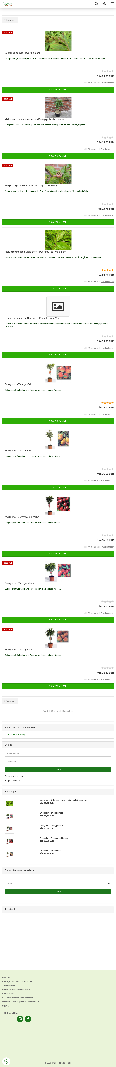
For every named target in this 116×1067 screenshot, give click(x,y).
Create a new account (14, 776)
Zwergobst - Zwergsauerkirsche (22, 517)
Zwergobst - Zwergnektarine (20, 583)
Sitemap (6, 1006)
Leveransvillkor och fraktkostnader (17, 998)
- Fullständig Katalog (16, 734)
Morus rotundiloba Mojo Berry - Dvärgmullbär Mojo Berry (36, 251)
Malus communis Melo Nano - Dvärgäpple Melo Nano (34, 119)
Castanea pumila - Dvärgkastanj (22, 52)
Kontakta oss (8, 994)
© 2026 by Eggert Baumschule (58, 1063)
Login (58, 769)
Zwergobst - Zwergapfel (18, 384)
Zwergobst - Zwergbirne (18, 450)
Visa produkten (58, 89)
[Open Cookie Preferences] (6, 1061)
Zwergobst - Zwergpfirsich (19, 649)
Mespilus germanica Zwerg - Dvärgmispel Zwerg (31, 185)
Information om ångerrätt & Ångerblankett (20, 1002)
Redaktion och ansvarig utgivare (16, 989)
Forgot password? (13, 780)
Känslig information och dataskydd (17, 981)
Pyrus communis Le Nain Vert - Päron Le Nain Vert (32, 318)
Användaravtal (8, 985)
